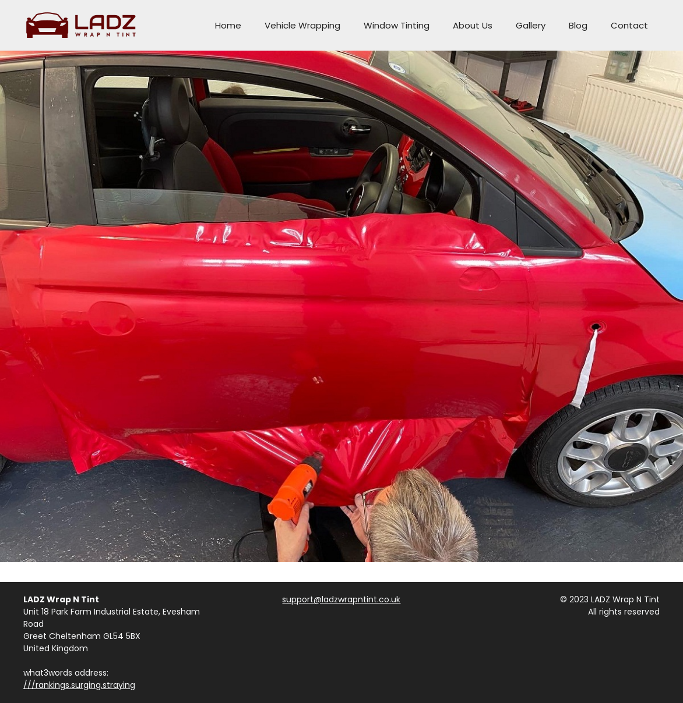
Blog (578, 25)
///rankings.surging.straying (79, 685)
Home (228, 25)
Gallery (530, 25)
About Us (472, 25)
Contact (629, 25)
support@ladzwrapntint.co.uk (341, 599)
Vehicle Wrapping (302, 25)
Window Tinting (396, 25)
